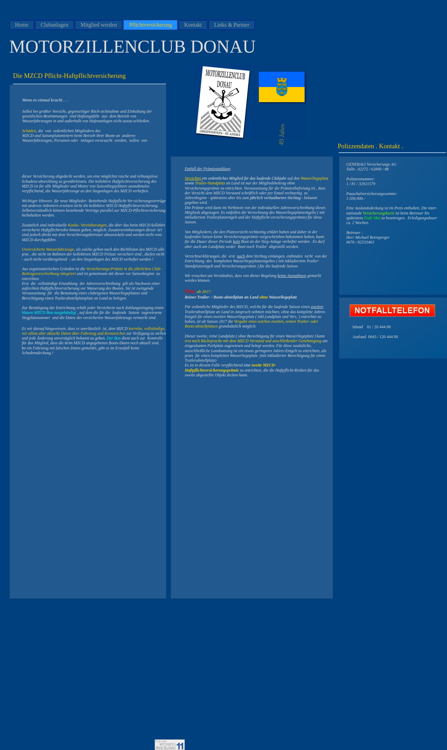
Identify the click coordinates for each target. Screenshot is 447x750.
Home (21, 25)
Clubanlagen (54, 25)
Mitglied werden (99, 25)
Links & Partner (231, 25)
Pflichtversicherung (150, 25)
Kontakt (193, 25)
